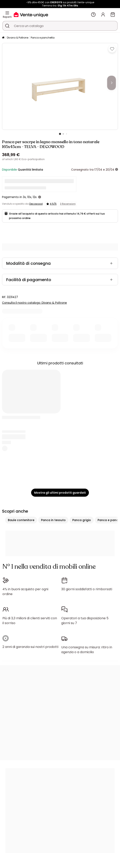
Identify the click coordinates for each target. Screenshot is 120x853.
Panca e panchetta (43, 37)
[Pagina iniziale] (3, 38)
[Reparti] (7, 12)
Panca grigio (81, 520)
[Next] (111, 83)
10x (29, 197)
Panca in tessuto (53, 520)
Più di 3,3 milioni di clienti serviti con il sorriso (29, 620)
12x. (35, 197)
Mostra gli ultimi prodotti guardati (60, 493)
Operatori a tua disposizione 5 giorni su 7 (84, 620)
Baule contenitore (21, 520)
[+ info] (116, 170)
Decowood (36, 203)
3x (24, 197)
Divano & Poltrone (17, 37)
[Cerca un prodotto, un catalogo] (7, 26)
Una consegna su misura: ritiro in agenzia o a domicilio (86, 649)
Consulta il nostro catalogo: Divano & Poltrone (34, 303)
